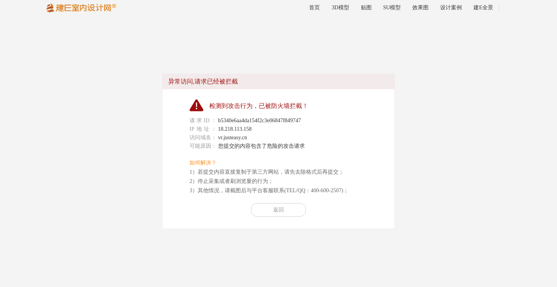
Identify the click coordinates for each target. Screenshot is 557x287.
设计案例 (451, 7)
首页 (314, 7)
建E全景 (483, 7)
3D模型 (340, 7)
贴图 (366, 7)
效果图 (420, 7)
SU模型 (392, 7)
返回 (278, 210)
